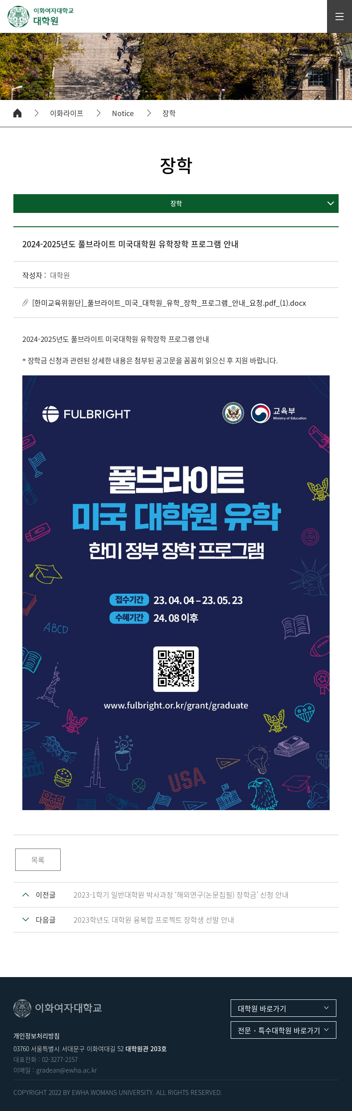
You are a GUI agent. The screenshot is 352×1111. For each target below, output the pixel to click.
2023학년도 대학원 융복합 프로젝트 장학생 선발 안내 (154, 919)
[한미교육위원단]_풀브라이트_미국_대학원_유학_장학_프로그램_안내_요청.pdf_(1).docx (169, 302)
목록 (38, 859)
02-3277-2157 (60, 1059)
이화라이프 (66, 113)
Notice (123, 113)
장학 (169, 113)
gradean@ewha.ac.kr (66, 1069)
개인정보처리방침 (36, 1035)
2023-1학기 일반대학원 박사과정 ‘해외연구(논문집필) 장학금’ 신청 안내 (181, 894)
